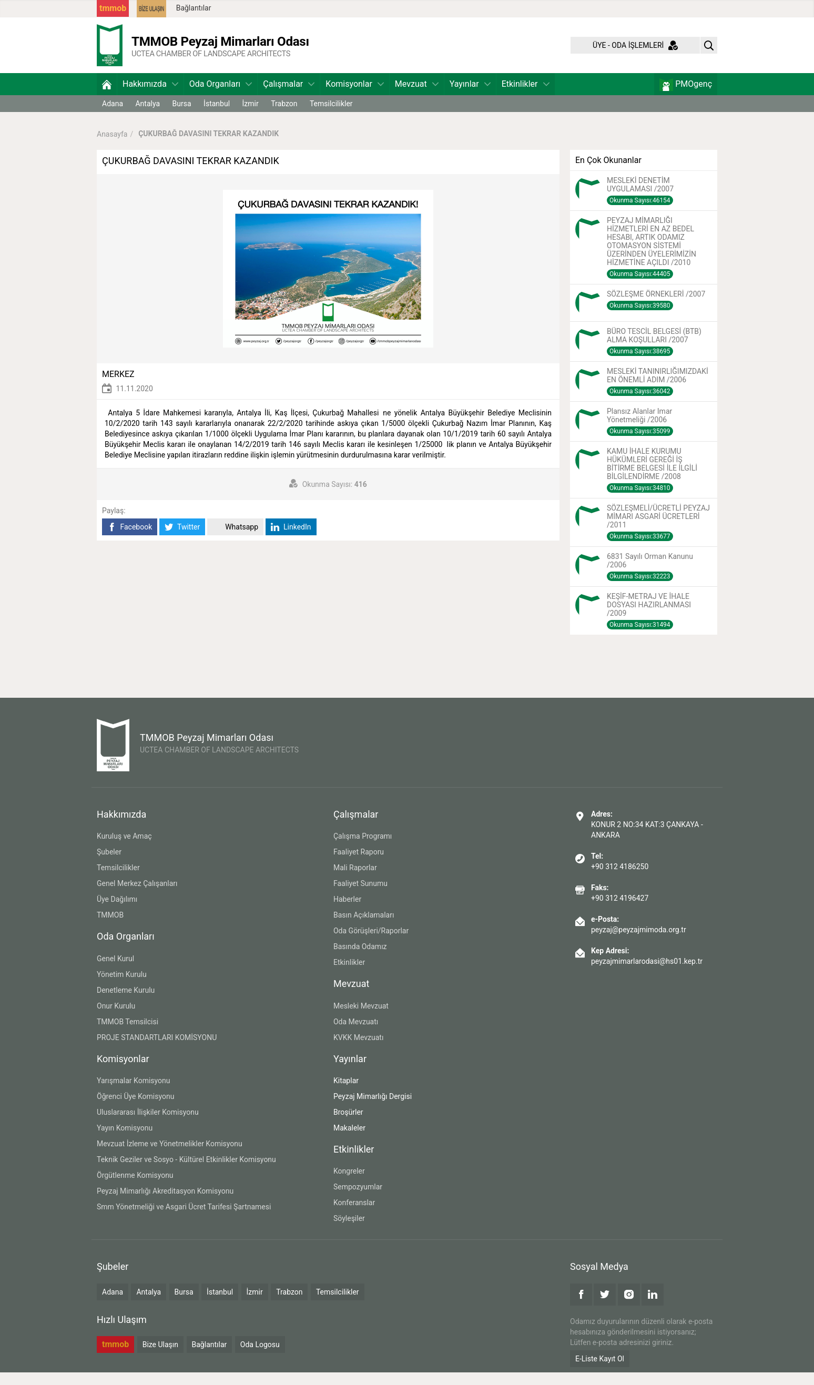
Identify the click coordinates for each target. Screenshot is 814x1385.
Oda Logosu (260, 1357)
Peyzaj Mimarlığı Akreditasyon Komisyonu (165, 1203)
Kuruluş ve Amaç (124, 848)
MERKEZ (118, 387)
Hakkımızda (150, 96)
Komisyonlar (354, 96)
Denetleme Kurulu (126, 1003)
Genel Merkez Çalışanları (137, 896)
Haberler (347, 912)
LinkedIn (291, 539)
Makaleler (349, 1140)
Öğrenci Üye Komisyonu (135, 1109)
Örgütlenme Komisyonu (135, 1188)
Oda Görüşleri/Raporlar (371, 943)
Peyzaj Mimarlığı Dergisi (372, 1109)
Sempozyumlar (357, 1199)
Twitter (182, 539)
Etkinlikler (526, 96)
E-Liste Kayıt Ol (599, 1371)
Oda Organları (220, 96)
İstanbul (217, 116)
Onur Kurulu (116, 1018)
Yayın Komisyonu (124, 1140)
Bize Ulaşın (160, 1357)
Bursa (181, 116)
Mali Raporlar (355, 880)
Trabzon (284, 116)
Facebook (129, 539)
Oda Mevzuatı (355, 1034)
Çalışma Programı (362, 848)
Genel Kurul (115, 971)
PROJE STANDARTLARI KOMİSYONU (157, 1050)
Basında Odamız (360, 959)
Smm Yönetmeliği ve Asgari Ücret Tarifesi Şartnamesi (184, 1219)
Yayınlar (470, 96)
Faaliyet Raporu (358, 864)
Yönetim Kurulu (122, 987)
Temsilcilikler (331, 116)
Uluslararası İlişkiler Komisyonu (148, 1125)
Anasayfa (112, 146)
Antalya (147, 116)
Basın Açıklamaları (363, 927)
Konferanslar (354, 1215)
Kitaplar (346, 1093)
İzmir (250, 116)
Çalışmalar (288, 96)
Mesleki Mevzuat (361, 1018)
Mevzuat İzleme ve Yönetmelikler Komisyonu (169, 1156)
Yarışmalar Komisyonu (133, 1093)
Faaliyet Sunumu (360, 896)
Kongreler (349, 1183)
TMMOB (110, 927)
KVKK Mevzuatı (358, 1050)
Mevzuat (417, 96)
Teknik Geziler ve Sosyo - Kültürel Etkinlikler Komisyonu (186, 1172)
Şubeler (109, 864)
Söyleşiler (349, 1231)
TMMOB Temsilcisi (127, 1034)
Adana (112, 116)
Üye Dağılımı (117, 912)
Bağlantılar (193, 8)
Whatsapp (235, 539)
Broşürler (348, 1125)
